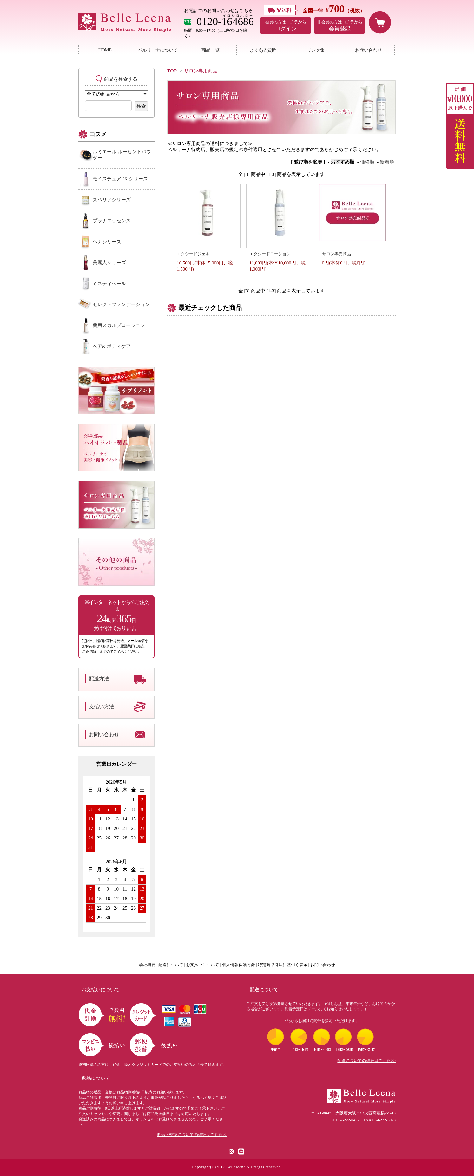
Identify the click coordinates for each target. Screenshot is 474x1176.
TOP (172, 70)
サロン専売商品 (336, 253)
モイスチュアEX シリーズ (120, 178)
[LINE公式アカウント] (241, 1151)
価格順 (367, 161)
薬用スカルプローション (119, 325)
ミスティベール (109, 283)
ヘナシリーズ (107, 241)
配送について (170, 965)
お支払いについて (202, 965)
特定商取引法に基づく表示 (282, 965)
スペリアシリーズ (112, 199)
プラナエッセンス (112, 220)
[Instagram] (231, 1151)
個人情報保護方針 (238, 965)
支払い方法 (101, 706)
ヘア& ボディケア (112, 346)
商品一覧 (210, 50)
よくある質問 (263, 50)
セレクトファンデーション (121, 304)
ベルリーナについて (158, 50)
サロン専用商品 (200, 70)
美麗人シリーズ (109, 262)
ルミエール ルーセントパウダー (122, 154)
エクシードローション (270, 253)
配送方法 (99, 678)
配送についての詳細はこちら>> (366, 1061)
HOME (104, 49)
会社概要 (147, 965)
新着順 (387, 161)
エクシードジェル (193, 253)
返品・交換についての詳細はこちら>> (192, 1135)
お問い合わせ (368, 50)
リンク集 (316, 50)
